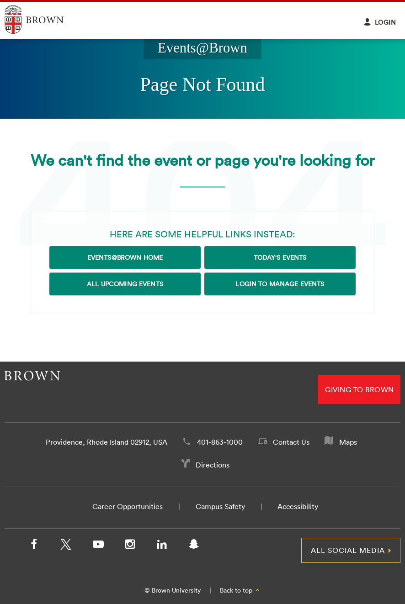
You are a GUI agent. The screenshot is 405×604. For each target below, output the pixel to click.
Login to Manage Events (279, 284)
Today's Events (280, 257)
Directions (212, 464)
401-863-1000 (220, 441)
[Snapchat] (193, 546)
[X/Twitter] (65, 546)
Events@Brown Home (125, 257)
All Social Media (348, 550)
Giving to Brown (359, 389)
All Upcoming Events (125, 284)
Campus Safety (220, 506)
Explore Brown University (45, 19)
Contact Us (291, 441)
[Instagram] (129, 546)
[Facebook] (33, 546)
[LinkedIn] (161, 546)
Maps (348, 441)
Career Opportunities (127, 506)
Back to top (240, 590)
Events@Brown (202, 48)
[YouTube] (97, 546)
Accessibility (297, 506)
